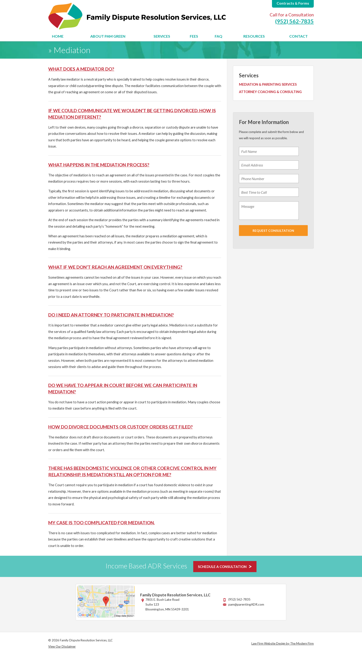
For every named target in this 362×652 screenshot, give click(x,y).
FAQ (218, 36)
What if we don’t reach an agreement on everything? (115, 267)
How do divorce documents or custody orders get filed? (120, 426)
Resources (254, 36)
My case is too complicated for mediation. (101, 522)
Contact (298, 36)
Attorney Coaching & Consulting (270, 92)
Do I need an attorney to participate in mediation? (111, 314)
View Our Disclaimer (62, 646)
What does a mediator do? (81, 69)
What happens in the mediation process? (98, 164)
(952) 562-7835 (294, 21)
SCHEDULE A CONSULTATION (222, 566)
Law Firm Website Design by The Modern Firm (282, 643)
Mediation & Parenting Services (268, 84)
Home (57, 36)
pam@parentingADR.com (246, 604)
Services (162, 36)
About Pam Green (107, 36)
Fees (194, 36)
